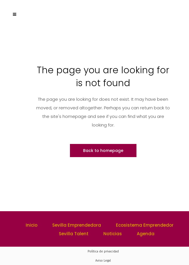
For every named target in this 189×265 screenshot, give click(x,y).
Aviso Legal (103, 260)
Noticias (112, 234)
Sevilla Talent (74, 234)
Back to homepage (103, 150)
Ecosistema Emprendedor (145, 225)
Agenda (145, 234)
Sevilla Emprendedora (76, 225)
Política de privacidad (103, 251)
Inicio (31, 225)
